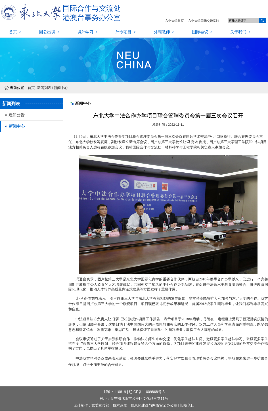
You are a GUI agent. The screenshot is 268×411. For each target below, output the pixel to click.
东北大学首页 (175, 21)
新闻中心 (61, 88)
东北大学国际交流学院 (203, 21)
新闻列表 (44, 88)
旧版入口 (187, 405)
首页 (31, 88)
